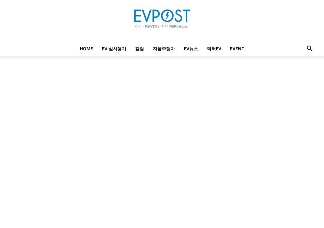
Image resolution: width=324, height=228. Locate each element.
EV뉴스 (191, 49)
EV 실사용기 (114, 49)
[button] (309, 49)
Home (86, 49)
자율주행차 (164, 49)
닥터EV (214, 49)
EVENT (237, 49)
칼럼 (139, 49)
